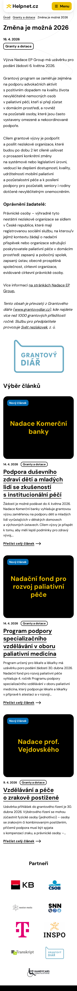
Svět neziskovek (34, 327)
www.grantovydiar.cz (31, 309)
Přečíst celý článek (18, 543)
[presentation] (38, 427)
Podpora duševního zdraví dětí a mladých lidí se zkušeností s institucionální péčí (33, 483)
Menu (64, 6)
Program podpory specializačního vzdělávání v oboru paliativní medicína (29, 642)
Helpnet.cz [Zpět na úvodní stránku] (25, 6)
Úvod (6, 17)
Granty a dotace (24, 17)
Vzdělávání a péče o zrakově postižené (31, 793)
